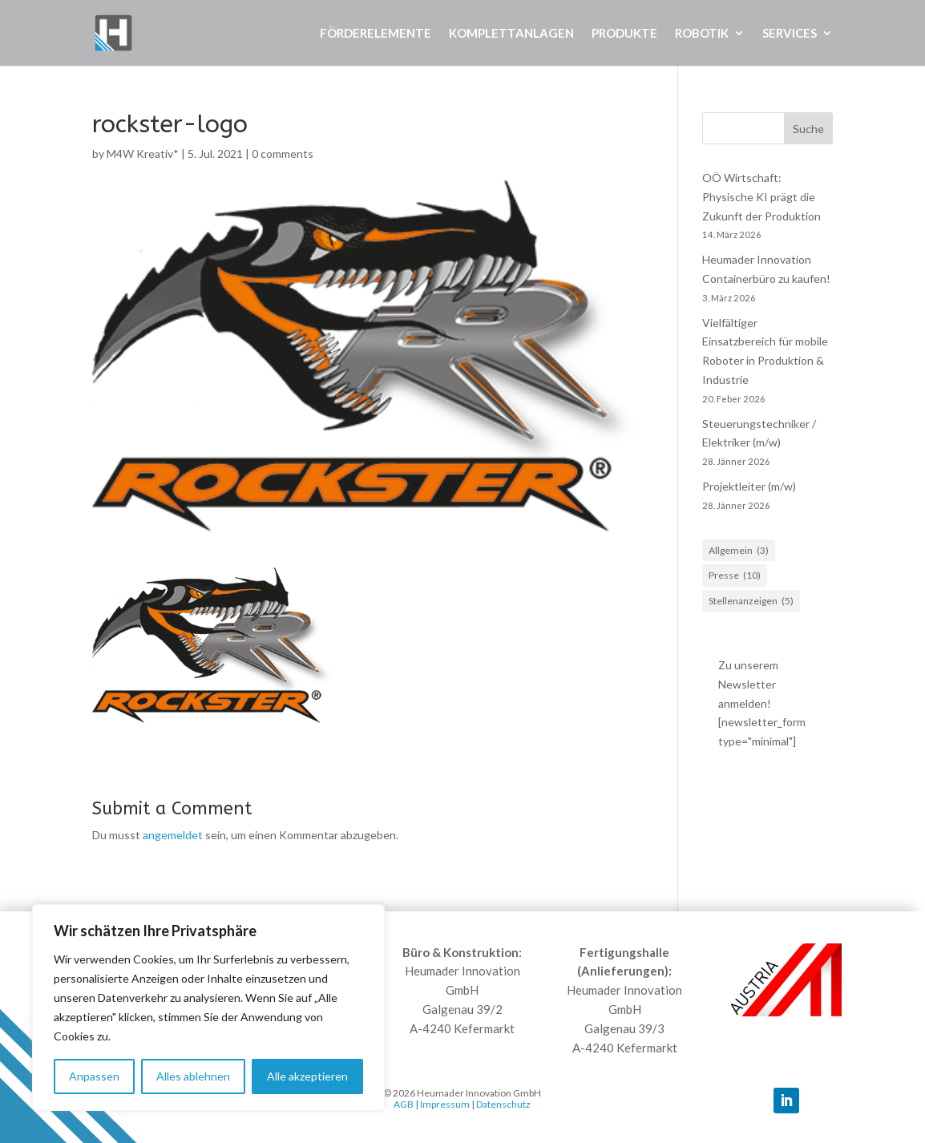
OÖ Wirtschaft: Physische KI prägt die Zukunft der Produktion (761, 197)
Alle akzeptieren (307, 1076)
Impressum (445, 1104)
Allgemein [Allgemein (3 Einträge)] (739, 550)
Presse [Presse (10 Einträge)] (735, 575)
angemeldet (173, 835)
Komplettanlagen (511, 33)
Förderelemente (375, 33)
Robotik (702, 33)
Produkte (624, 33)
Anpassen (94, 1076)
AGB (404, 1104)
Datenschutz (503, 1104)
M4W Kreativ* (143, 153)
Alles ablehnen (193, 1076)
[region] (208, 1007)
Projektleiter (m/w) (749, 486)
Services (789, 33)
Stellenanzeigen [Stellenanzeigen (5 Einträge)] (751, 601)
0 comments (282, 153)
